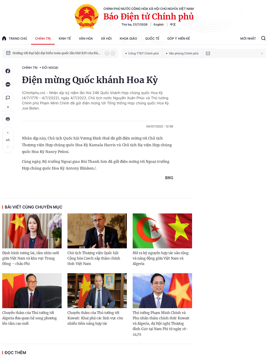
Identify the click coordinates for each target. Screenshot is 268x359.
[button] (107, 53)
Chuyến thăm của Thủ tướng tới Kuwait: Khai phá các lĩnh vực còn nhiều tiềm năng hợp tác (95, 318)
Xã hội (106, 38)
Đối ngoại (50, 67)
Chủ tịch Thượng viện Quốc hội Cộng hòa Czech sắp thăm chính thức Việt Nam (93, 258)
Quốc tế (152, 38)
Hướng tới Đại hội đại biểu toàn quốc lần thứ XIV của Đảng (56, 53)
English (159, 24)
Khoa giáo (128, 38)
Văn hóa (86, 38)
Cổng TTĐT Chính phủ (142, 53)
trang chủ (14, 38)
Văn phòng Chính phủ (182, 53)
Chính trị (43, 38)
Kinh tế (65, 38)
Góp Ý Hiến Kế (178, 38)
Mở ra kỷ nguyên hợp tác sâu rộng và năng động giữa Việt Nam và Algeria (160, 258)
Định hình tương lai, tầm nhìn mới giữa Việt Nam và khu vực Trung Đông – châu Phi (30, 258)
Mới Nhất (248, 38)
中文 (173, 24)
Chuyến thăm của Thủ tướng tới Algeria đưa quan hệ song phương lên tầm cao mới (29, 318)
